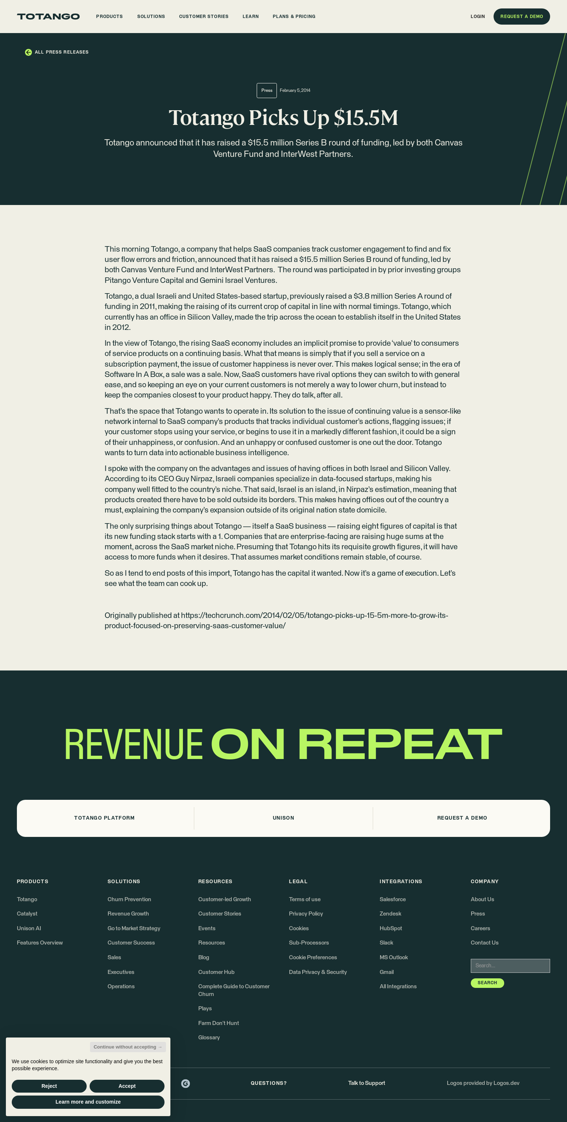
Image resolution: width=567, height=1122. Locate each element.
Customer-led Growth (224, 899)
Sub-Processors (309, 943)
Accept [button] (127, 1086)
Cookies (299, 928)
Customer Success (131, 943)
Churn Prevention (129, 899)
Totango (164, 249)
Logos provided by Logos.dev (483, 1083)
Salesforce (393, 899)
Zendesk (390, 914)
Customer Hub (216, 972)
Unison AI (29, 928)
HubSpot (391, 928)
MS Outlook (394, 957)
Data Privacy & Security (318, 972)
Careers (480, 928)
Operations (121, 986)
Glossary (209, 1037)
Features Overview (40, 943)
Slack (386, 943)
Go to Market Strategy (134, 928)
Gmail (387, 972)
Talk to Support (366, 1083)
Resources (211, 943)
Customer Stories (219, 914)
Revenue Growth (128, 914)
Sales (114, 957)
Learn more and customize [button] (87, 1102)
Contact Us (485, 943)
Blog (203, 957)
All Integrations (398, 986)
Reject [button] (49, 1086)
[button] (110, 16)
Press (478, 914)
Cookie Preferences (313, 957)
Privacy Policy (306, 914)
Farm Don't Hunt (218, 1023)
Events (207, 928)
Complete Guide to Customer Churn (234, 990)
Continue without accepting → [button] (128, 1047)
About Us (482, 899)
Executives (121, 972)
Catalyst (27, 914)
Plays (205, 1008)
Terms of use (305, 899)
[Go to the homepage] (48, 16)
